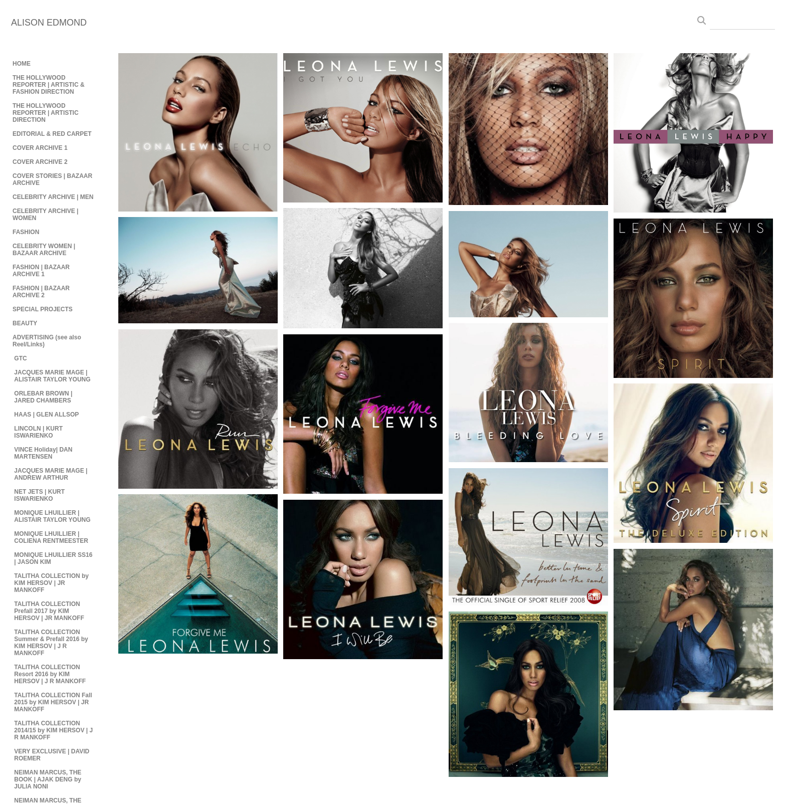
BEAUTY (25, 323)
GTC (20, 358)
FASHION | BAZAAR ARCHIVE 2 (41, 292)
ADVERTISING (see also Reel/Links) (47, 341)
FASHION (26, 232)
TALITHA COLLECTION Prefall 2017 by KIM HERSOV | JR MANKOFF (49, 611)
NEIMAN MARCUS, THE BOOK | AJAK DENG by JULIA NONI (47, 779)
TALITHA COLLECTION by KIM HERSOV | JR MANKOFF (51, 582)
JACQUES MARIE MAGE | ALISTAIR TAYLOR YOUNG (52, 376)
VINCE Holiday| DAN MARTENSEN (43, 453)
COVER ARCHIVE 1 (40, 147)
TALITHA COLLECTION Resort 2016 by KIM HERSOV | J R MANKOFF (50, 674)
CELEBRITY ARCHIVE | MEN (53, 196)
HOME (22, 63)
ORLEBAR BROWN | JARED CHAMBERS (43, 397)
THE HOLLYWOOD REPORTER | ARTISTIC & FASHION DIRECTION (49, 84)
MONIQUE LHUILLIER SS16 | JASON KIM (53, 558)
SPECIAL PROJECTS (43, 309)
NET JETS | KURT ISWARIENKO (39, 495)
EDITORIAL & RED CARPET (52, 133)
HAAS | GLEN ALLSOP (46, 414)
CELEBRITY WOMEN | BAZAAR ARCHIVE (44, 250)
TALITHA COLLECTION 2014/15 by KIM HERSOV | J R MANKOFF (53, 730)
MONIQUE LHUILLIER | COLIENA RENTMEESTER (51, 537)
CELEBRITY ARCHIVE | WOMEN (45, 215)
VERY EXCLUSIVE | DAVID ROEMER (51, 755)
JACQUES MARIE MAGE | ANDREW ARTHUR (50, 474)
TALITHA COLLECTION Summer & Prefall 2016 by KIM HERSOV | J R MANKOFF (51, 643)
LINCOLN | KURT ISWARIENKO (38, 432)
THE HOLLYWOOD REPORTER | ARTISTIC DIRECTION (46, 112)
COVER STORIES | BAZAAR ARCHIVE (52, 179)
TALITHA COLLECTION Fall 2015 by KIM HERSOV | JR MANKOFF (53, 702)
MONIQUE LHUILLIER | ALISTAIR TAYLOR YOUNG (52, 516)
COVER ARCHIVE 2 (40, 161)
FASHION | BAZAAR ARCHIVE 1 (41, 271)
